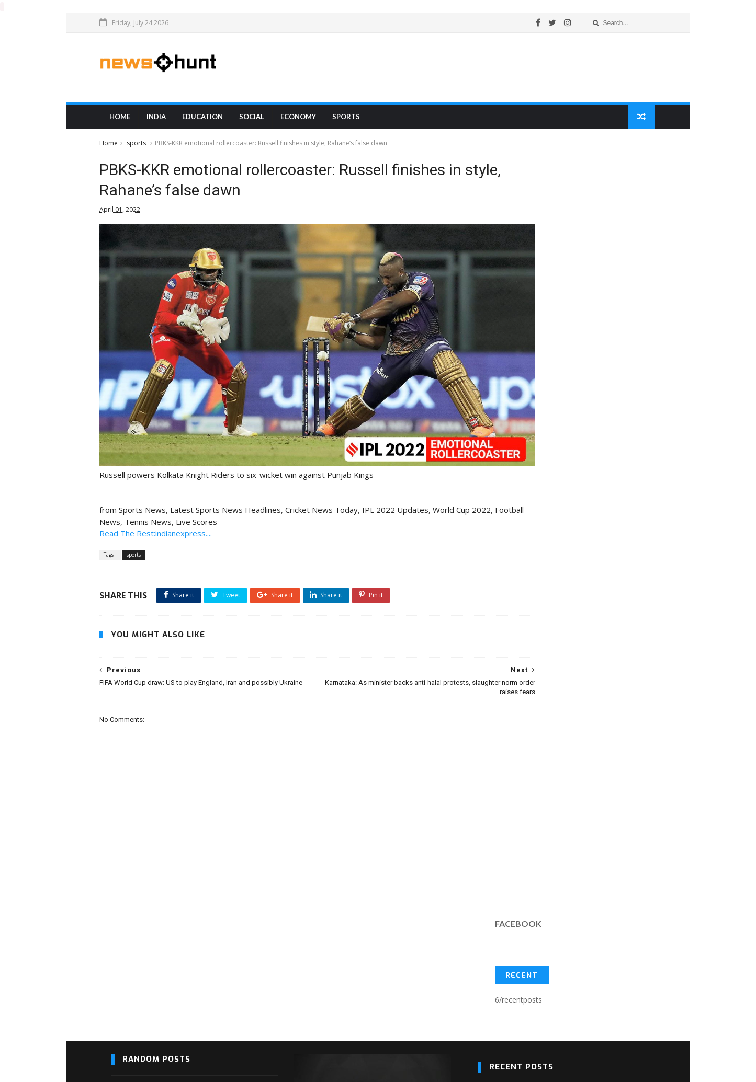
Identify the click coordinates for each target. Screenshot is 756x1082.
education (211, 120)
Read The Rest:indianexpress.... (167, 499)
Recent (516, 219)
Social (261, 120)
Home (129, 120)
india (165, 120)
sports (355, 120)
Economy (307, 120)
